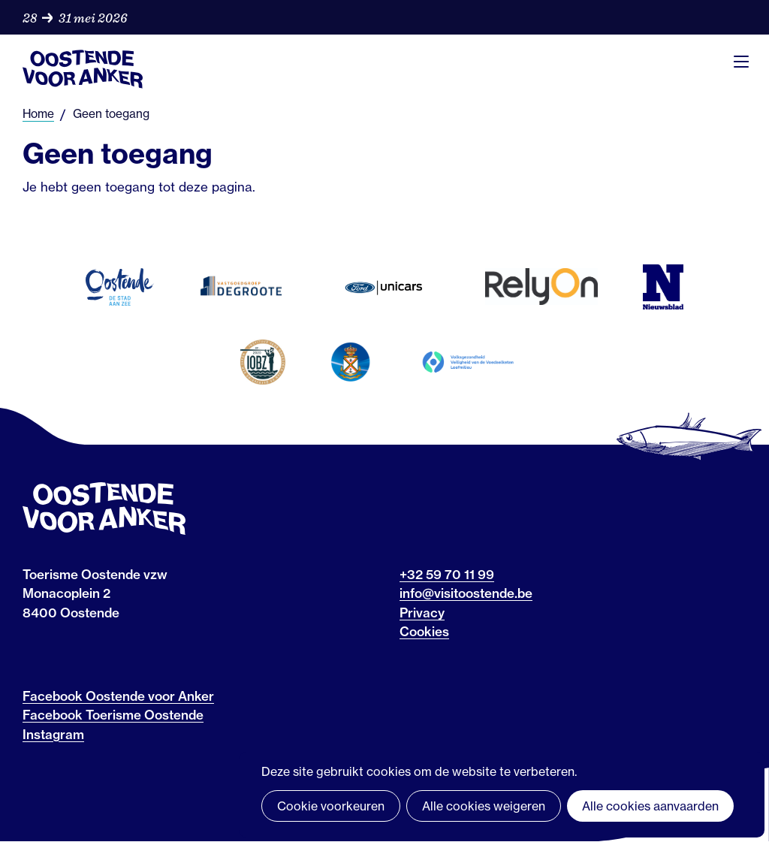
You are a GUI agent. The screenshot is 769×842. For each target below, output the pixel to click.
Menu (741, 62)
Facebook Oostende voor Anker (118, 696)
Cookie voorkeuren (330, 805)
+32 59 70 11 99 (447, 574)
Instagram (53, 734)
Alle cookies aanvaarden (650, 805)
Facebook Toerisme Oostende (113, 715)
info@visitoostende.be (466, 593)
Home (38, 114)
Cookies (424, 631)
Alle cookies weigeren (483, 805)
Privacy (422, 612)
